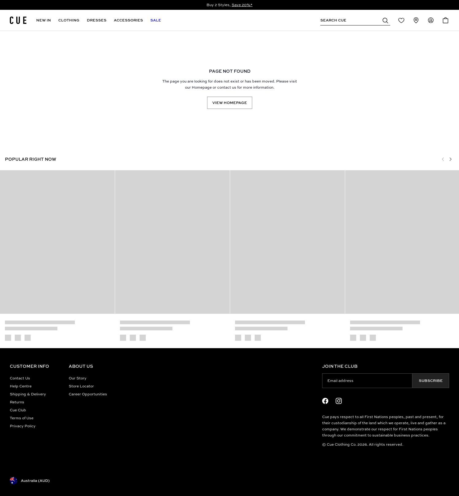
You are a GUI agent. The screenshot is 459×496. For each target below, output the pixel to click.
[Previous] (443, 159)
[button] (385, 20)
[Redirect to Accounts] (430, 20)
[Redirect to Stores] (416, 20)
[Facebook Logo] (325, 401)
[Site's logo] (18, 20)
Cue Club (18, 410)
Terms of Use (21, 418)
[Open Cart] (445, 20)
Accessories (128, 20)
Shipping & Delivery (28, 394)
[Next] (450, 159)
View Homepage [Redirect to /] (229, 102)
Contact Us (20, 378)
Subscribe (431, 380)
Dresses (96, 20)
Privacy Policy (23, 426)
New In (43, 20)
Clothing (68, 20)
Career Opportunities (88, 394)
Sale (155, 20)
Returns (17, 402)
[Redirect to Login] (401, 20)
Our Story (78, 378)
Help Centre (21, 386)
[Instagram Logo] (339, 401)
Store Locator (81, 386)
